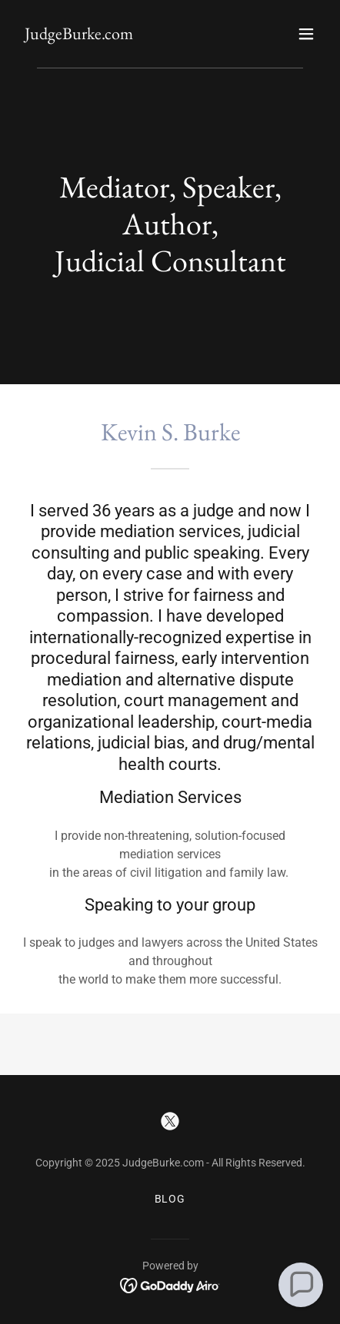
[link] (79, 35)
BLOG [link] (170, 1199)
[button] (306, 33)
